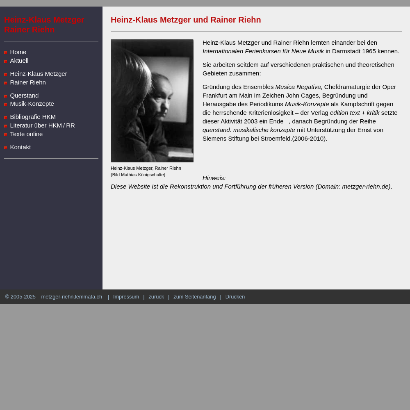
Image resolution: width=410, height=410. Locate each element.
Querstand (24, 95)
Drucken (235, 297)
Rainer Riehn (28, 82)
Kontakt (20, 147)
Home (18, 51)
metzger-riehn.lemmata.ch (71, 297)
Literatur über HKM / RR (42, 125)
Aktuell (19, 60)
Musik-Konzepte (32, 103)
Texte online (26, 133)
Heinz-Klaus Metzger (38, 73)
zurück (156, 297)
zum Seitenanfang (194, 297)
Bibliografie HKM (33, 116)
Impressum (126, 297)
